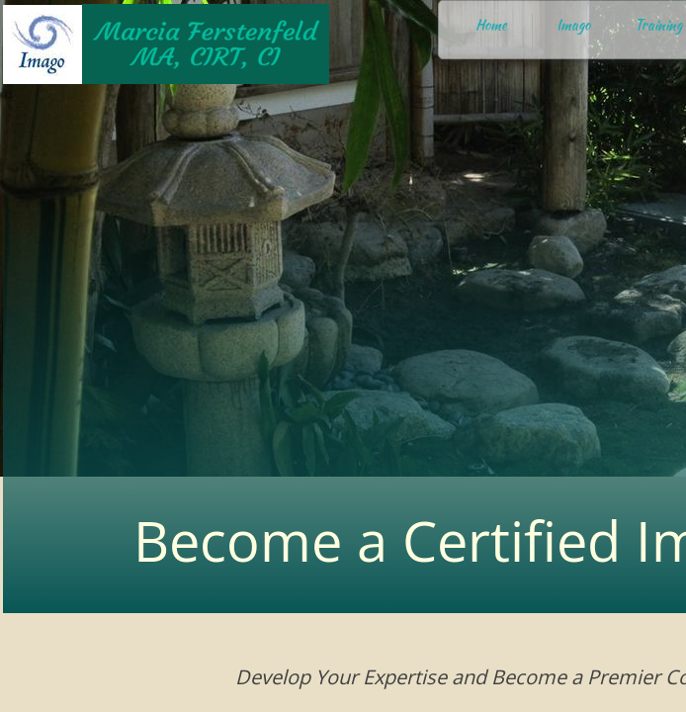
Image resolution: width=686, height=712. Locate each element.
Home (491, 25)
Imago (573, 25)
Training (658, 25)
